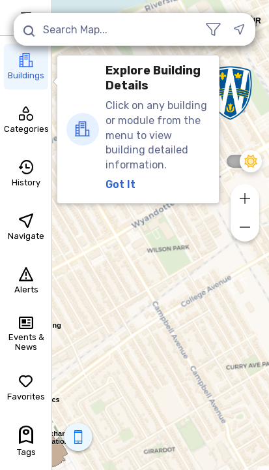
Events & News (26, 334)
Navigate (26, 227)
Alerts (26, 280)
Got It (120, 184)
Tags (26, 441)
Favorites (26, 387)
